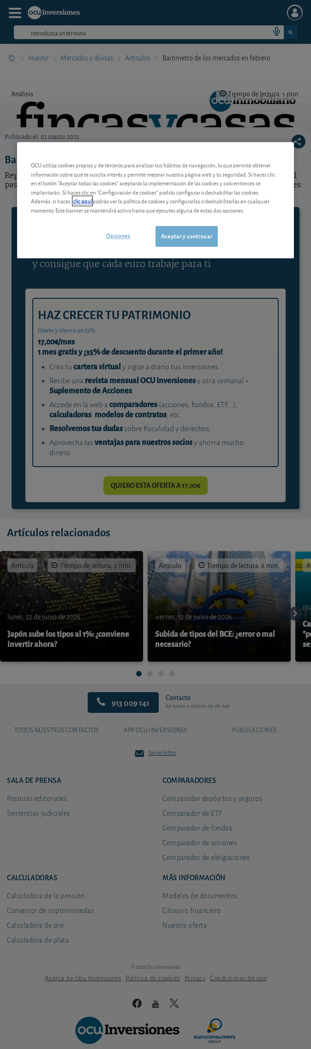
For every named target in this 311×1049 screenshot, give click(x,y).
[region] (155, 200)
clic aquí (82, 201)
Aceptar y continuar (186, 236)
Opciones (118, 235)
